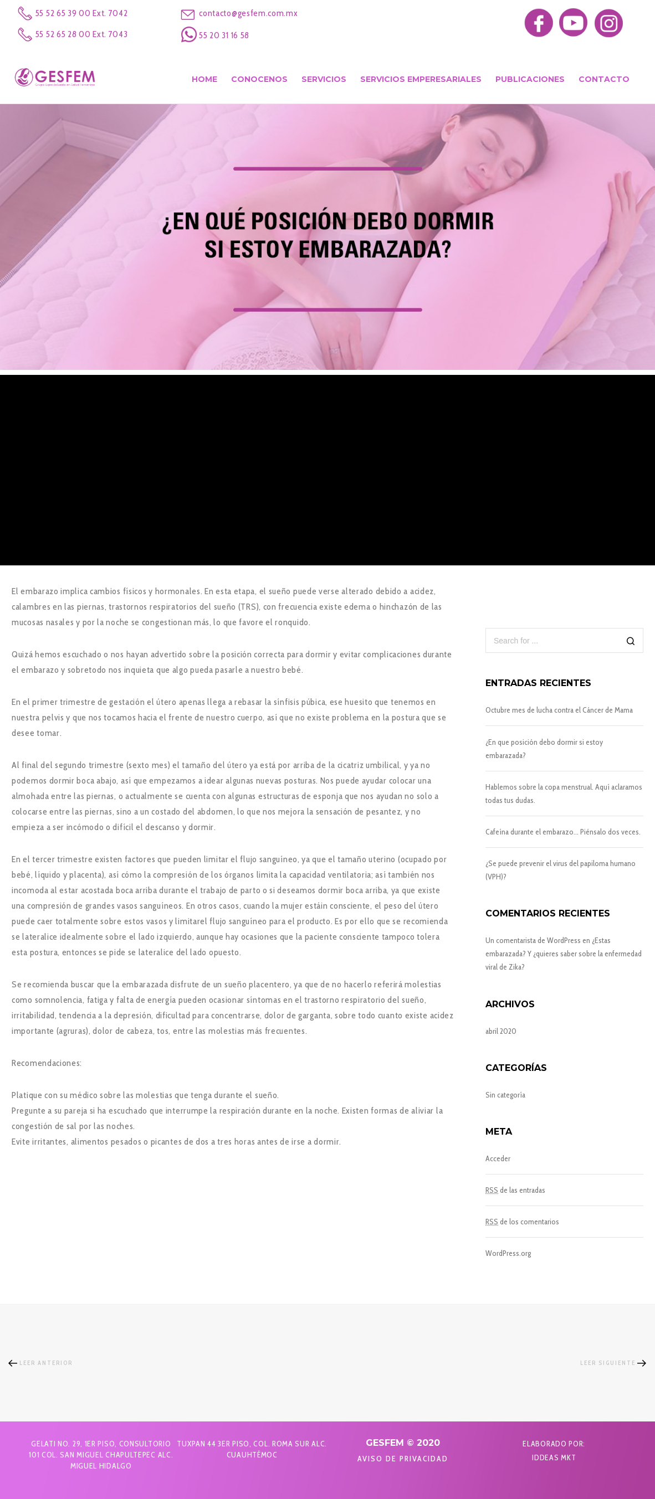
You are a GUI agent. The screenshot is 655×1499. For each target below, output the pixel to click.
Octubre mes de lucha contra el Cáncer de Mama (559, 710)
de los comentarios (522, 1222)
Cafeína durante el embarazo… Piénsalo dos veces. (563, 832)
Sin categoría (505, 1095)
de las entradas (515, 1190)
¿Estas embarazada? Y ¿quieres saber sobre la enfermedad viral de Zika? (563, 953)
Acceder (497, 1158)
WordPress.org (508, 1253)
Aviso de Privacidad (402, 1459)
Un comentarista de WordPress (533, 940)
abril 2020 (500, 1031)
